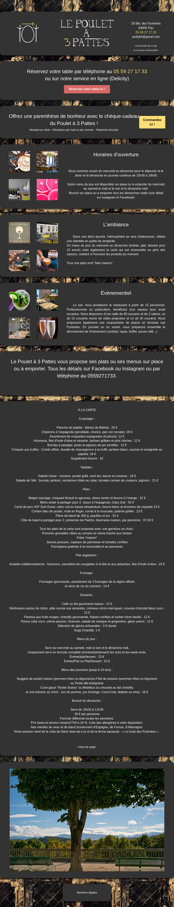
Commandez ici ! (152, 122)
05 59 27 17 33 (146, 32)
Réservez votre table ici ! (87, 89)
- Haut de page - (87, 746)
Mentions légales (87, 892)
